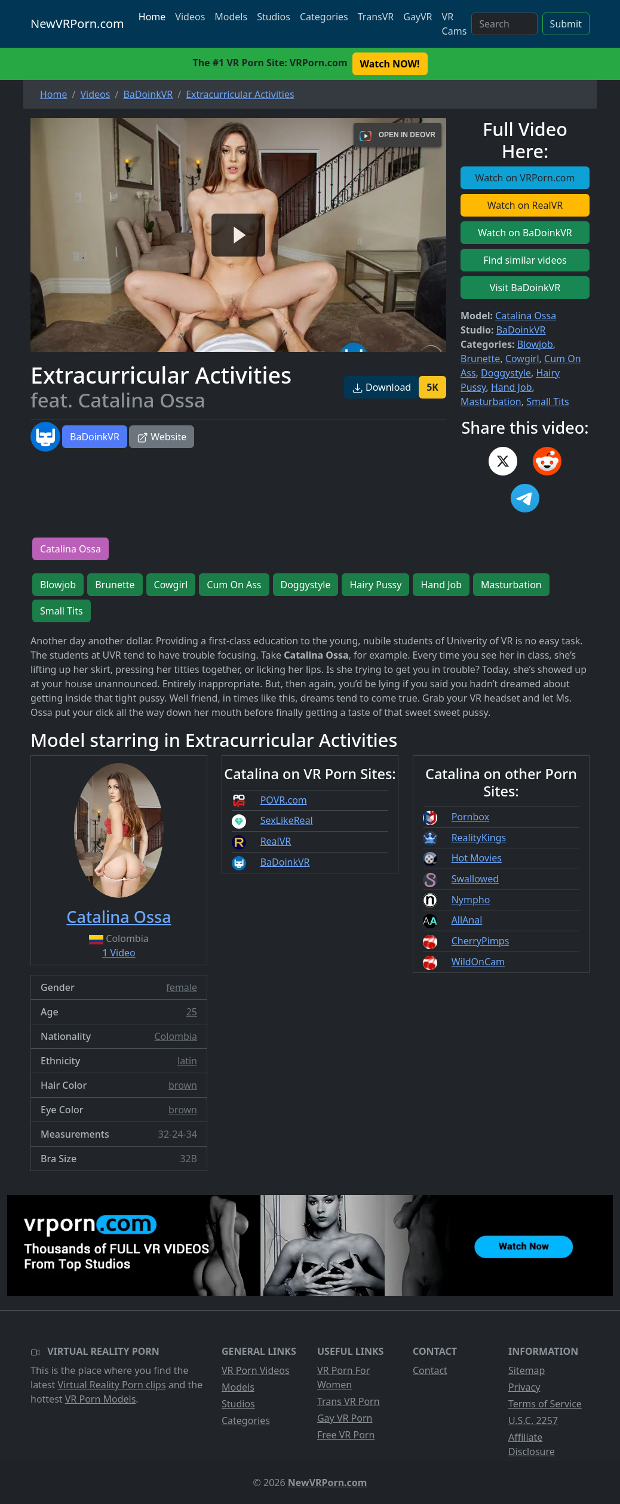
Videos (190, 16)
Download (381, 387)
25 (191, 1011)
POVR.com (283, 800)
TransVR (376, 16)
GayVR (417, 16)
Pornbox (471, 816)
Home (152, 16)
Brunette (480, 358)
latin (187, 1060)
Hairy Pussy (375, 584)
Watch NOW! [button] (390, 63)
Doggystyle (506, 372)
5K (432, 387)
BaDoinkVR (94, 436)
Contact (430, 1370)
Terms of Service (545, 1403)
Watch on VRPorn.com (525, 177)
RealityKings (479, 837)
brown (182, 1085)
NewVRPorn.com (77, 24)
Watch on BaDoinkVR (525, 232)
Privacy (524, 1387)
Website (161, 436)
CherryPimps (480, 940)
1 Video (119, 952)
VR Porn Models (100, 1399)
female (181, 987)
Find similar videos (525, 260)
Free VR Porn (346, 1434)
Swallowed (475, 878)
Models (230, 16)
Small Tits (547, 401)
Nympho (471, 899)
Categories (324, 16)
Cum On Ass (234, 584)
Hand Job (511, 387)
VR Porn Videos (256, 1370)
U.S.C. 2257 (533, 1420)
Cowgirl (522, 358)
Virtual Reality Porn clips (112, 1384)
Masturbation (491, 401)
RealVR (275, 841)
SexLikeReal (286, 820)
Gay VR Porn (345, 1418)
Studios (273, 16)
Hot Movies (477, 857)
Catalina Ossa (525, 315)
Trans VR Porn (348, 1401)
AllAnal (467, 920)
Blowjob (535, 344)
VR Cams (454, 24)
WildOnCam (478, 961)
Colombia (175, 1036)
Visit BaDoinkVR (525, 287)
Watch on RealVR (525, 205)
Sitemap (526, 1370)
